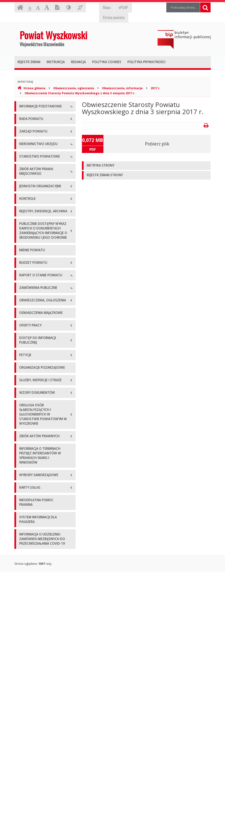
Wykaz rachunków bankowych (39, 154)
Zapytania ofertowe (32, 523)
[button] (146, 165)
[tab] (146, 165)
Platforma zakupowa (33, 542)
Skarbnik (25, 239)
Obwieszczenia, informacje (122, 88)
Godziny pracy (28, 126)
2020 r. (23, 454)
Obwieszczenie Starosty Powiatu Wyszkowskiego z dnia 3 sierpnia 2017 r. (80, 93)
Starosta (25, 210)
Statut (23, 315)
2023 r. (23, 483)
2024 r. (23, 492)
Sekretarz (25, 229)
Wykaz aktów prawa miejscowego (42, 325)
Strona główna (31, 88)
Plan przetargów (30, 533)
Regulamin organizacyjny (36, 261)
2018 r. (23, 436)
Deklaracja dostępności (35, 163)
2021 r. (23, 464)
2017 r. (155, 88)
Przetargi (25, 514)
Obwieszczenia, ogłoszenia (73, 88)
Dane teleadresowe (32, 116)
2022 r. (23, 473)
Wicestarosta (28, 220)
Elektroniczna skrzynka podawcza (41, 135)
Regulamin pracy (30, 289)
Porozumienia (28, 279)
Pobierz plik (157, 144)
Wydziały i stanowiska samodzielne (43, 270)
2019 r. (23, 445)
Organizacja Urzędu (32, 145)
